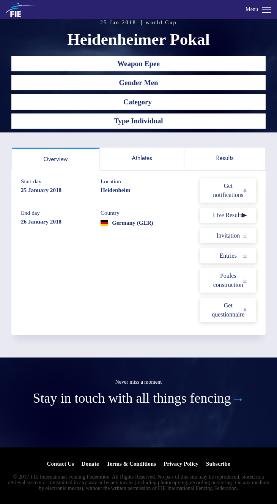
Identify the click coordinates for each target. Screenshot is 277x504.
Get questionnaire (228, 310)
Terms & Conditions (131, 464)
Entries (228, 255)
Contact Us (60, 464)
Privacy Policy (181, 464)
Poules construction (228, 280)
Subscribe (218, 464)
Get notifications (228, 190)
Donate (90, 464)
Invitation (228, 235)
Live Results (228, 215)
